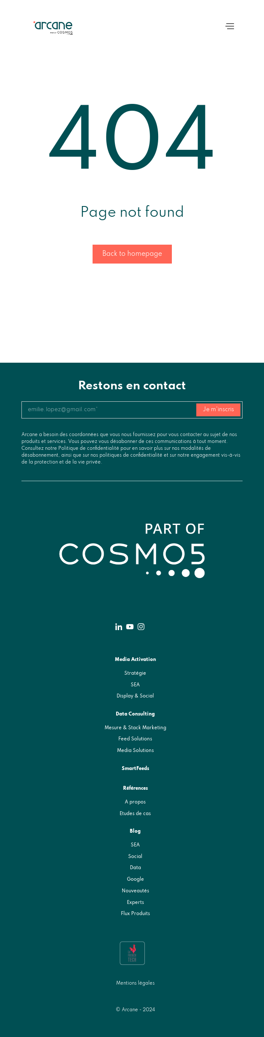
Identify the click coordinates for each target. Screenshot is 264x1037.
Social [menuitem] (135, 856)
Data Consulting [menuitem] (135, 714)
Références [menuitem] (135, 788)
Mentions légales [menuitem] (135, 983)
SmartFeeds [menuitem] (135, 768)
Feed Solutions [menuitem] (135, 739)
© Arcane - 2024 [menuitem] (135, 1010)
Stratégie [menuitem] (135, 673)
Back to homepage (132, 254)
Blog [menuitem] (135, 831)
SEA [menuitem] (135, 685)
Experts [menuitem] (135, 902)
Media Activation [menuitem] (135, 659)
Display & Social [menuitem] (135, 696)
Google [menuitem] (135, 879)
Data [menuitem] (135, 867)
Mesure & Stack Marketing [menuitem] (135, 728)
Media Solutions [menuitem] (135, 750)
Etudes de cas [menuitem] (135, 813)
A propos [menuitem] (135, 802)
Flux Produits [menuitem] (135, 913)
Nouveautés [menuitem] (135, 891)
